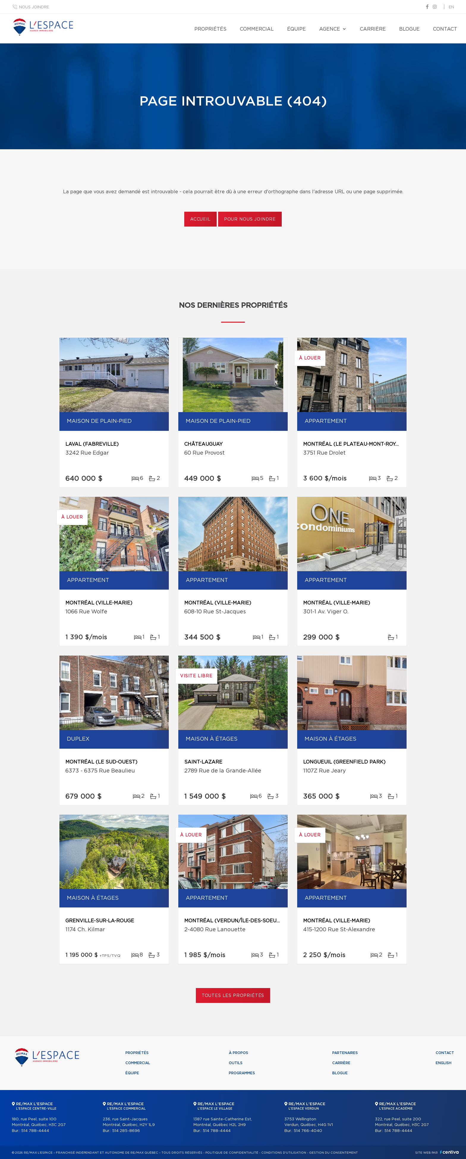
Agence (329, 29)
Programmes (242, 1073)
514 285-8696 (126, 1131)
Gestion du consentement (333, 1152)
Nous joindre (34, 7)
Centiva (449, 1152)
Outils (236, 1063)
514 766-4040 (308, 1131)
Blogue (409, 29)
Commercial (257, 29)
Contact (445, 29)
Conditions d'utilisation (283, 1152)
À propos (238, 1053)
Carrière (373, 29)
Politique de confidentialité (231, 1152)
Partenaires (345, 1053)
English (443, 1063)
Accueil (200, 219)
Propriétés (210, 29)
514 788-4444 (35, 1131)
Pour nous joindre (250, 219)
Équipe (296, 29)
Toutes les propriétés (233, 996)
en (451, 7)
